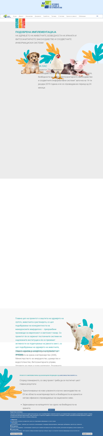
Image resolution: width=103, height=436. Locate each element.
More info (34, 418)
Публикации (82, 16)
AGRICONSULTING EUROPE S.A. (68, 375)
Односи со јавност (71, 16)
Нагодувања (15, 427)
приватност (51, 411)
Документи (38, 16)
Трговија (53, 16)
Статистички (15, 430)
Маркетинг (14, 421)
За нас (15, 16)
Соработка (46, 16)
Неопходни (14, 424)
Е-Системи (61, 16)
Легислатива (29, 16)
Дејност (21, 16)
